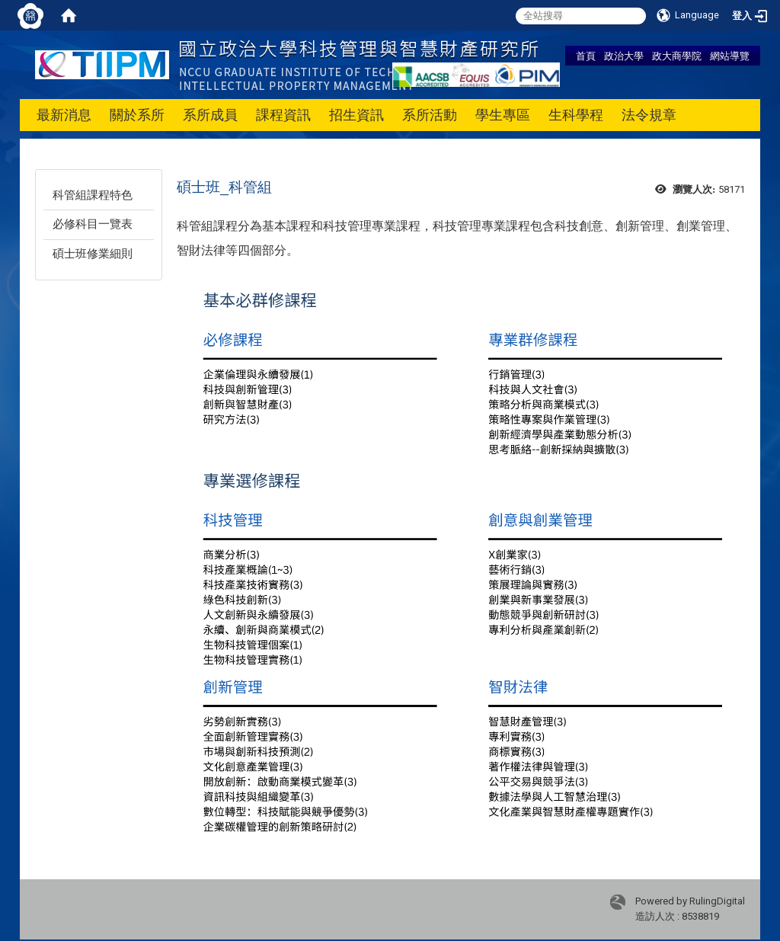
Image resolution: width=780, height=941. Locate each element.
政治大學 (624, 55)
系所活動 (429, 115)
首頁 (586, 55)
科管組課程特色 (93, 195)
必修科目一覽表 (93, 224)
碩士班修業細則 (93, 254)
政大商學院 (677, 55)
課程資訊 (283, 115)
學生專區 (502, 115)
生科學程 (575, 115)
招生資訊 (356, 115)
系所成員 (210, 115)
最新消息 (64, 115)
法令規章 (649, 115)
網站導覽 (730, 55)
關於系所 (137, 115)
